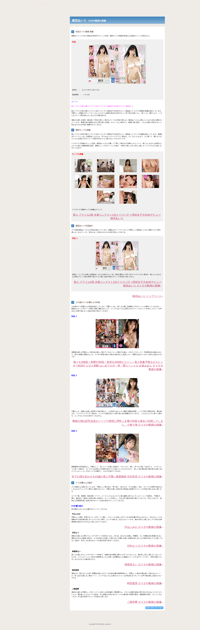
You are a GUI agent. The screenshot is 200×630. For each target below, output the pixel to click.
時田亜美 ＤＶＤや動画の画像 (144, 583)
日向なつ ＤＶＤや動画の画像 (144, 545)
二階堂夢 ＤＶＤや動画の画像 (144, 602)
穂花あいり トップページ (147, 296)
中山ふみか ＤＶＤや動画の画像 (143, 527)
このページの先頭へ (154, 607)
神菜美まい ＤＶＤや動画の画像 (143, 564)
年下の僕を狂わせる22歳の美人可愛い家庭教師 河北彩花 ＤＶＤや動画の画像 (117, 476)
